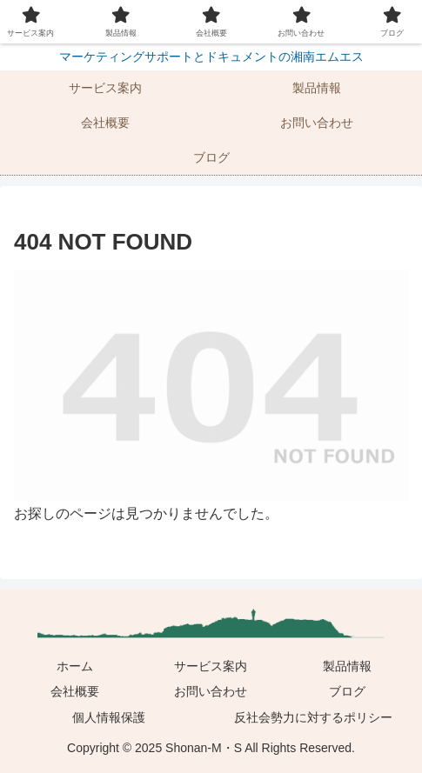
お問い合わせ (210, 691)
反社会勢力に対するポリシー (313, 717)
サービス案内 (210, 666)
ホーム (75, 666)
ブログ (347, 691)
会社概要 (74, 691)
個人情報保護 (108, 717)
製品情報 (347, 666)
